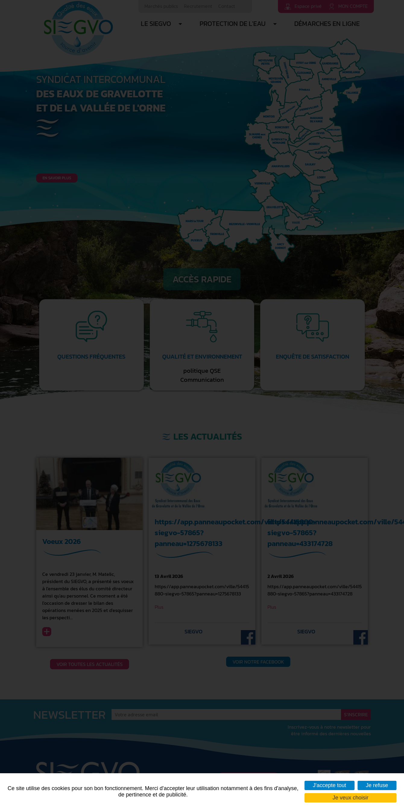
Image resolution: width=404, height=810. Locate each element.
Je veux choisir (350, 798)
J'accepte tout (329, 785)
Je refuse (377, 785)
